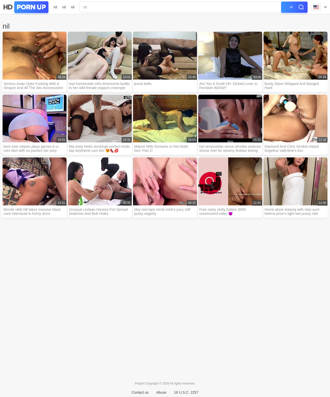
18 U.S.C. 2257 (186, 392)
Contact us (140, 392)
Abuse (161, 392)
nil (55, 7)
